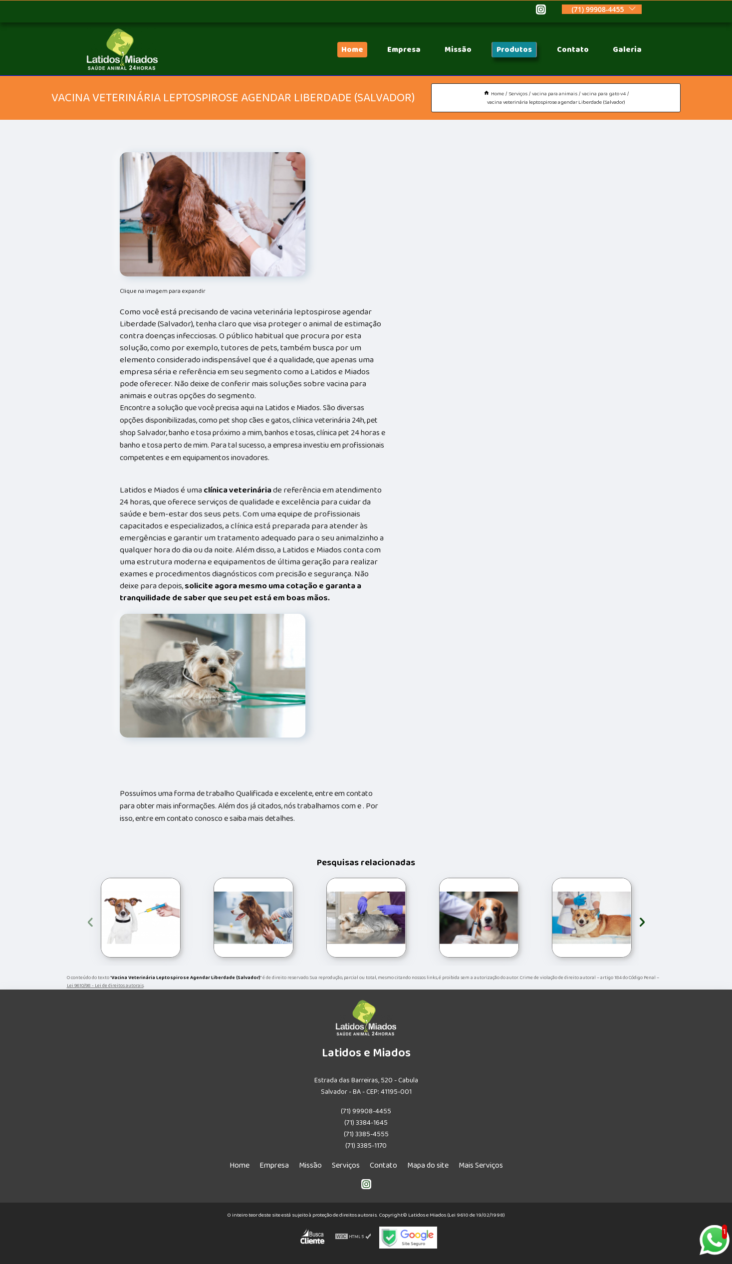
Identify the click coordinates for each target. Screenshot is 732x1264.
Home (352, 49)
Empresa (404, 49)
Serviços (346, 1165)
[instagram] (541, 10)
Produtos (514, 49)
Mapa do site (428, 1165)
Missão (458, 49)
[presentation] (90, 920)
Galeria (627, 49)
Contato (573, 49)
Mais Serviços (481, 1165)
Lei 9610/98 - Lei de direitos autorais (105, 986)
